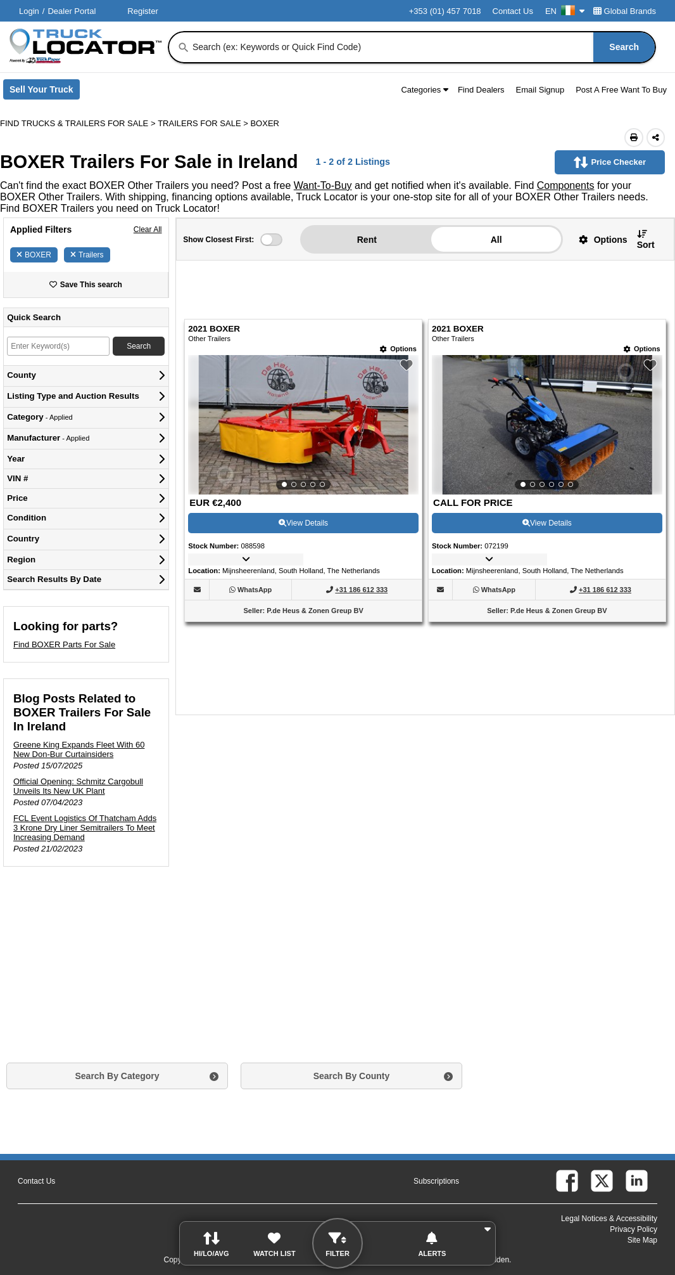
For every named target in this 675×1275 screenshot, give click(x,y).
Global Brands (624, 11)
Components (566, 185)
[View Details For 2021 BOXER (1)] (303, 425)
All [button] (496, 240)
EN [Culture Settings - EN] (564, 11)
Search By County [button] (351, 1076)
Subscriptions (436, 1181)
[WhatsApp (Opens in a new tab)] (254, 589)
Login (29, 11)
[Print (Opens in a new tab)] (633, 137)
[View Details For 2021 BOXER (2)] (547, 425)
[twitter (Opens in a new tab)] (602, 1181)
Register (142, 11)
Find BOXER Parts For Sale (64, 644)
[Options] (398, 349)
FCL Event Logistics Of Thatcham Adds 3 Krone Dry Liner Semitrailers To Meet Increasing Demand (84, 827)
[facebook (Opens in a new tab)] (567, 1181)
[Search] (183, 47)
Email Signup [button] (540, 89)
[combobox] (422, 47)
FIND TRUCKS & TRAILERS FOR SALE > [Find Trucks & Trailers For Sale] (79, 123)
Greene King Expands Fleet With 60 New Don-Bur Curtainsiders (78, 749)
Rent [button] (367, 240)
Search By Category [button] (117, 1076)
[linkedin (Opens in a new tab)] (636, 1181)
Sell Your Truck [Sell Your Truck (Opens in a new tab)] (44, 92)
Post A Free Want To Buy (621, 89)
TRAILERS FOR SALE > (204, 123)
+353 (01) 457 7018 (445, 11)
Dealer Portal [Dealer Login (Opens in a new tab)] (71, 11)
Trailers (87, 254)
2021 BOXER (214, 328)
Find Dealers (481, 89)
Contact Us (513, 11)
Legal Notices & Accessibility (609, 1218)
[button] (598, 239)
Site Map (642, 1240)
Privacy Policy (633, 1229)
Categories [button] (424, 89)
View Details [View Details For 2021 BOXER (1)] (303, 523)
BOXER (33, 254)
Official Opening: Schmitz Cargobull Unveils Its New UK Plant (78, 786)
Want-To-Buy (323, 185)
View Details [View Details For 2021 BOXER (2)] (547, 523)
